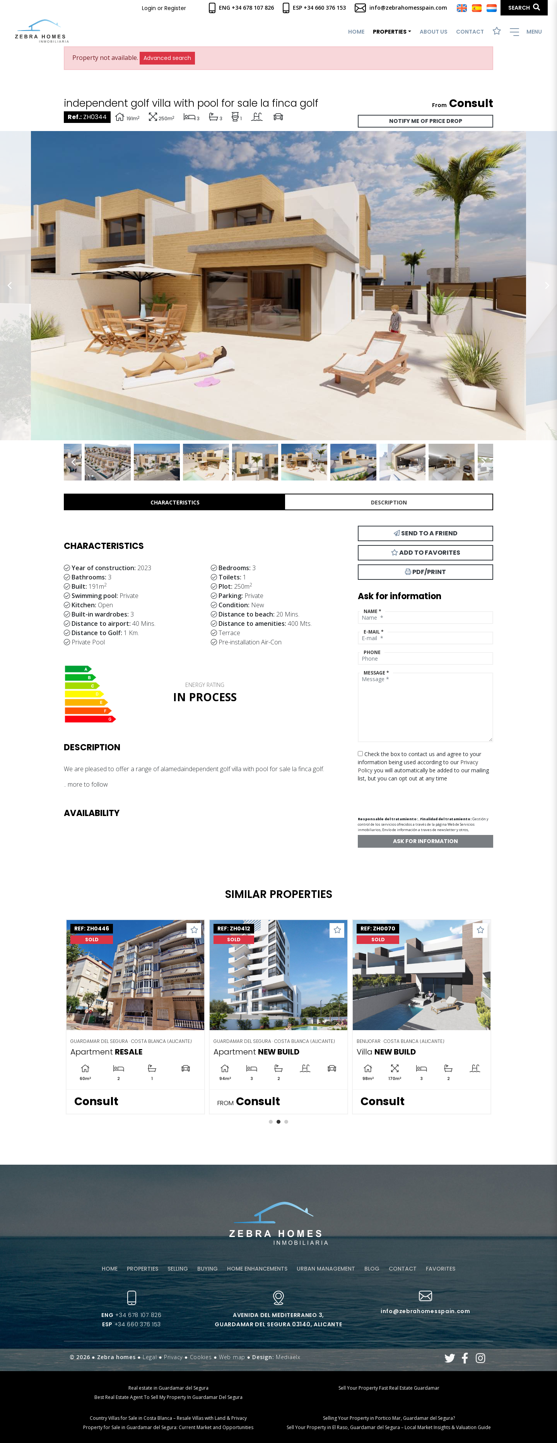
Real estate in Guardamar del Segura (168, 1388)
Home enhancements (257, 1269)
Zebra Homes (42, 31)
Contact (470, 32)
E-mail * (374, 632)
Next (547, 285)
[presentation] (399, 796)
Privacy (173, 1357)
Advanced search (167, 58)
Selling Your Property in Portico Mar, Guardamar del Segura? (389, 1418)
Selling (177, 1269)
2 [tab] (278, 1122)
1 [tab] (271, 1122)
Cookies (201, 1357)
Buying (207, 1269)
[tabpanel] (135, 1016)
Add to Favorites (425, 552)
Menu (526, 32)
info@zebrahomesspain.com (401, 7)
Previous (9, 285)
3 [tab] (286, 1122)
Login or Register (164, 8)
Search (524, 7)
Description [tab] (389, 502)
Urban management (326, 1269)
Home (356, 32)
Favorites (440, 1269)
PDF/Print (425, 571)
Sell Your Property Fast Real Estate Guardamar (388, 1388)
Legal (150, 1357)
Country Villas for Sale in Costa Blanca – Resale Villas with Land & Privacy (168, 1418)
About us (434, 32)
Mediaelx (288, 1357)
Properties (142, 1269)
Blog (371, 1269)
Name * (372, 611)
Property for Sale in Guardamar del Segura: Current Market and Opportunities (168, 1427)
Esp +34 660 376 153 (314, 7)
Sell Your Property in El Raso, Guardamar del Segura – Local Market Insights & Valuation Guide (389, 1427)
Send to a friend (426, 533)
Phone (372, 652)
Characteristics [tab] (175, 502)
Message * (376, 673)
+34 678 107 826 (131, 1315)
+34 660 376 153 (131, 1324)
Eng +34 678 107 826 (241, 7)
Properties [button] (390, 32)
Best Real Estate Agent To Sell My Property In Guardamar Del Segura (168, 1397)
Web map (232, 1357)
